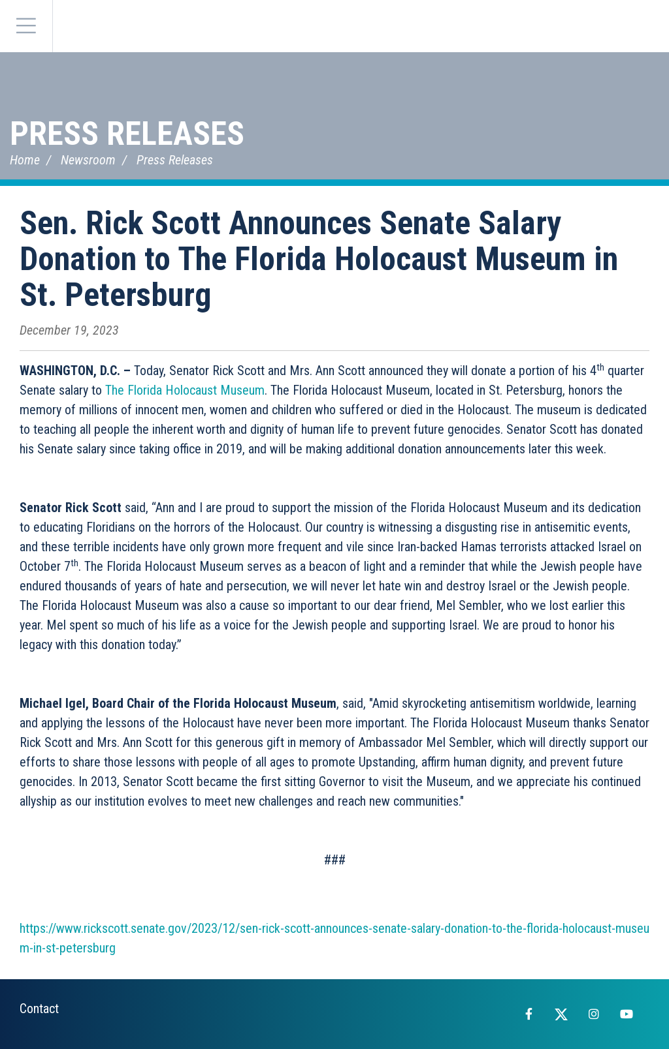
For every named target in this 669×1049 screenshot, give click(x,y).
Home (25, 160)
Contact (39, 1008)
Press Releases (127, 134)
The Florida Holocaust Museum (185, 390)
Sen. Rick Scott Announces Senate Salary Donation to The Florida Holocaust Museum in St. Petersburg (319, 259)
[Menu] (26, 26)
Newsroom (88, 160)
